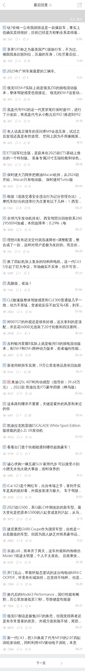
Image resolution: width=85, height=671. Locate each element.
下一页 (49, 663)
